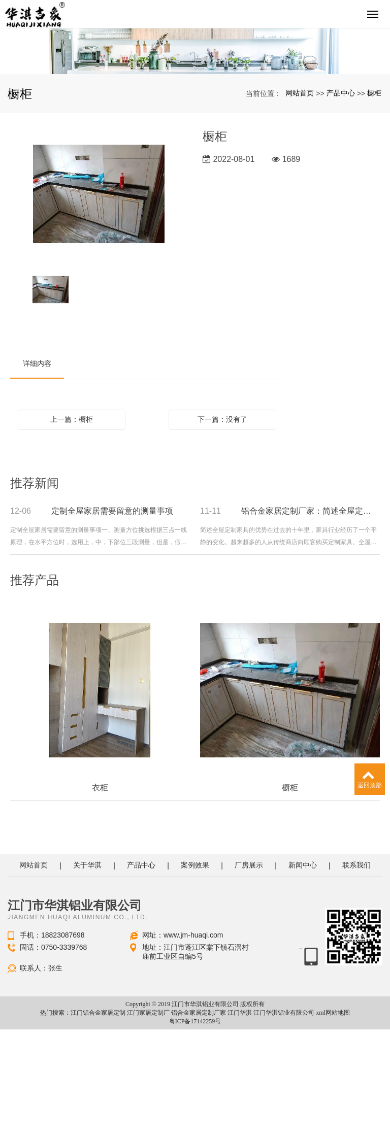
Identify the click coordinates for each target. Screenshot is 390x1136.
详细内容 (37, 470)
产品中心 (341, 199)
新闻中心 (302, 971)
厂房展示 (249, 971)
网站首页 (299, 199)
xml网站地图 (333, 1119)
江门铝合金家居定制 (98, 1119)
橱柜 (374, 199)
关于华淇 (87, 971)
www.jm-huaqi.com (193, 1042)
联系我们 (356, 971)
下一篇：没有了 (222, 526)
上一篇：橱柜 (71, 526)
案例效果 (195, 971)
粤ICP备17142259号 (195, 1127)
